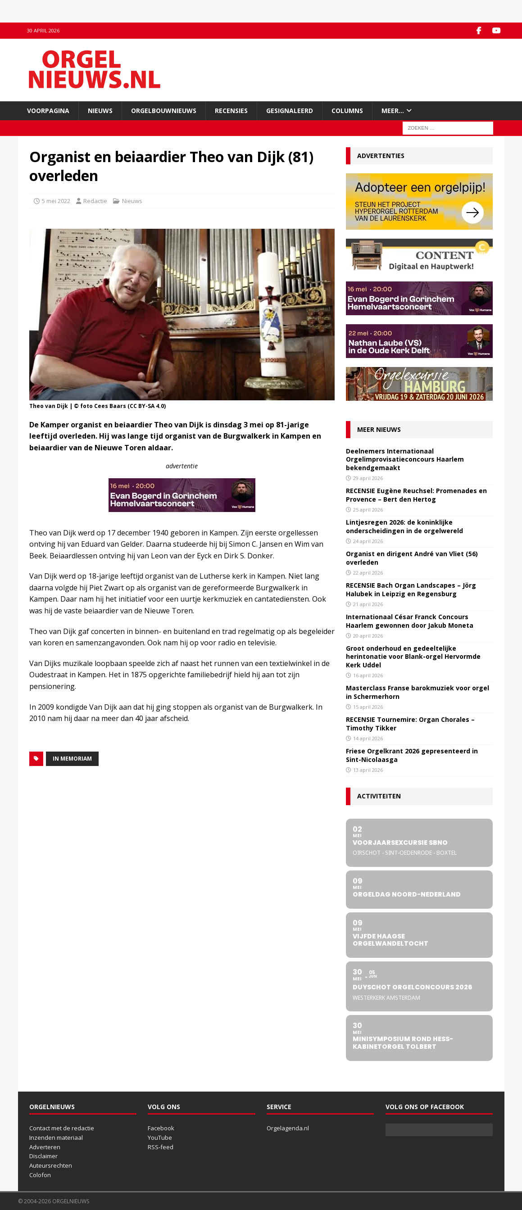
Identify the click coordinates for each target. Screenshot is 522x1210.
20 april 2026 (368, 635)
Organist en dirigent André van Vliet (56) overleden (412, 557)
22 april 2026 (368, 572)
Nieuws (100, 110)
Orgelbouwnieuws (163, 110)
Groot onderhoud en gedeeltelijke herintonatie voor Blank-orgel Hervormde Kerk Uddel (413, 656)
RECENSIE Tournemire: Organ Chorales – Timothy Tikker (410, 723)
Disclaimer (43, 1156)
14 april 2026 (368, 737)
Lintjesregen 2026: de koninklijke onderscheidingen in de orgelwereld (404, 526)
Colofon (40, 1175)
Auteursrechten (50, 1165)
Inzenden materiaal (56, 1137)
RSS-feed (160, 1146)
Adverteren (44, 1146)
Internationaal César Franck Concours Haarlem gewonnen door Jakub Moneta (409, 620)
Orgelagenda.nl (288, 1128)
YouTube (160, 1137)
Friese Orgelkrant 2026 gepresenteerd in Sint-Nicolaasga (412, 755)
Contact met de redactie (61, 1128)
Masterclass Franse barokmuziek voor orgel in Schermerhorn (417, 692)
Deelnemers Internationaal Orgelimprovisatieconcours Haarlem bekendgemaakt (405, 459)
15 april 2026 (368, 706)
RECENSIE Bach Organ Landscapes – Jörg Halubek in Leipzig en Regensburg (411, 589)
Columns (347, 110)
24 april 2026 (368, 540)
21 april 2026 (368, 603)
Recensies (231, 110)
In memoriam (72, 758)
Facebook (161, 1128)
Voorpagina (48, 110)
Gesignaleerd (289, 110)
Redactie (95, 201)
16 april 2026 (368, 674)
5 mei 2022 (56, 201)
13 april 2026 (368, 769)
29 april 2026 (368, 477)
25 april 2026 (368, 509)
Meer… (392, 110)
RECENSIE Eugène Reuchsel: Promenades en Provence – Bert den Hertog (416, 494)
